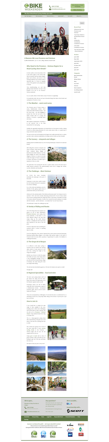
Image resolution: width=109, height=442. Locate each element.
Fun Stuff (76, 83)
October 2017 (77, 65)
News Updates (77, 88)
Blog (43, 60)
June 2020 (76, 57)
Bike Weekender (30, 60)
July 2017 (76, 67)
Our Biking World (78, 90)
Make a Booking (77, 10)
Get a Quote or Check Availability (77, 6)
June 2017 (76, 69)
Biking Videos (77, 79)
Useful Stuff (52, 60)
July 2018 (76, 63)
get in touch (33, 336)
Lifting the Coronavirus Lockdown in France (79, 42)
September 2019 (78, 61)
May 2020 (76, 59)
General (46, 60)
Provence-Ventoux (31, 214)
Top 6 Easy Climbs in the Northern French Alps (79, 36)
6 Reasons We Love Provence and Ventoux (39, 58)
